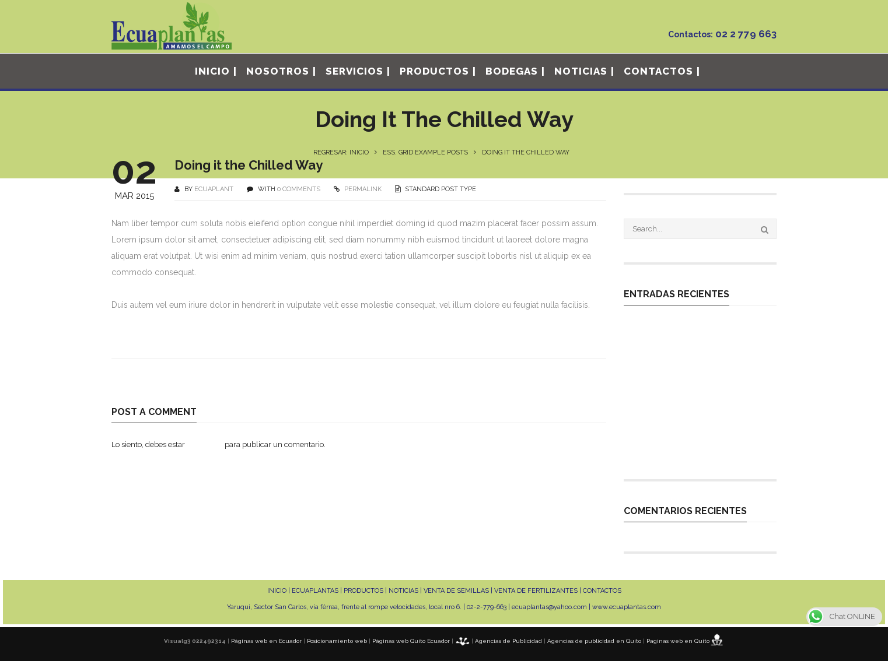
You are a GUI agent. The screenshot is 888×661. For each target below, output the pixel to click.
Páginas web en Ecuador (266, 641)
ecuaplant (213, 189)
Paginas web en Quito (677, 641)
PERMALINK (362, 189)
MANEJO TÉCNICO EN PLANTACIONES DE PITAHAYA (683, 368)
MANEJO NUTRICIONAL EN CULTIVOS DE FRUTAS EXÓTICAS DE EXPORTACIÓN (699, 400)
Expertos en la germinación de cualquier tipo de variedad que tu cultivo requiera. (696, 336)
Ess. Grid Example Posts (425, 152)
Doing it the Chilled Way (248, 165)
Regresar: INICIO (341, 152)
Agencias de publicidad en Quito (594, 641)
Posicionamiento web (337, 641)
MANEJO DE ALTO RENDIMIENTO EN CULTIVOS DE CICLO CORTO (696, 432)
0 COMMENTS (298, 189)
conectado (205, 444)
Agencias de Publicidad (508, 641)
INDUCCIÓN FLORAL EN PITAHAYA (692, 453)
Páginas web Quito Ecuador (411, 641)
